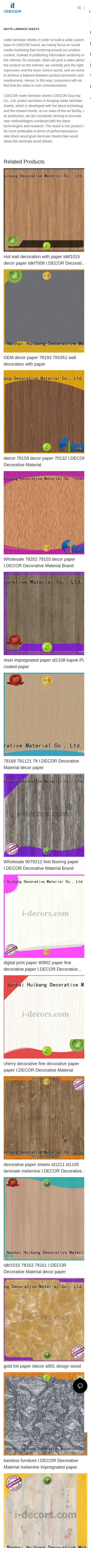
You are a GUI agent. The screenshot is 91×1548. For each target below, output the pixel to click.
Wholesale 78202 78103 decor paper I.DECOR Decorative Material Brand (39, 562)
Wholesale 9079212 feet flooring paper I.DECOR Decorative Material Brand (41, 865)
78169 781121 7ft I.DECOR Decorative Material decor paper (41, 764)
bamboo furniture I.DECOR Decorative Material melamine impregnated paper (41, 1464)
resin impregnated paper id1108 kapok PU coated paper (44, 663)
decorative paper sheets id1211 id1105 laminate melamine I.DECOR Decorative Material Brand (43, 1168)
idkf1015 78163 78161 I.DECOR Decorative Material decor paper (35, 1268)
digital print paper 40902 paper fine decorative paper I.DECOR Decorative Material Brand (41, 966)
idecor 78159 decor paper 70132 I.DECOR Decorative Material (45, 461)
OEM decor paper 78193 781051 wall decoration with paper (40, 361)
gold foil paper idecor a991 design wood (42, 1366)
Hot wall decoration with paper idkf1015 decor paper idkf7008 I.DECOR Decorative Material (45, 260)
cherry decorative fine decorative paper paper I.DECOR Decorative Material (41, 1067)
